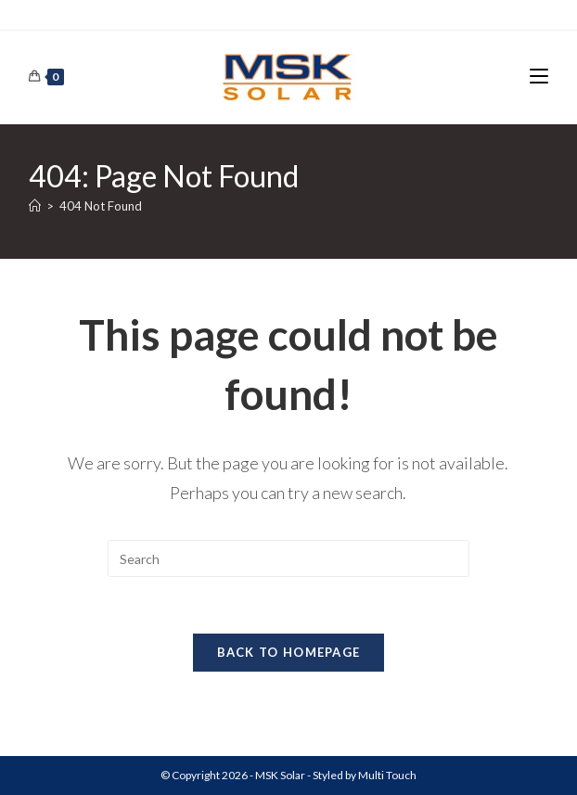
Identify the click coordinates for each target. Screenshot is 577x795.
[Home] (35, 206)
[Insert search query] (288, 558)
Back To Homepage (289, 652)
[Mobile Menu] (539, 76)
